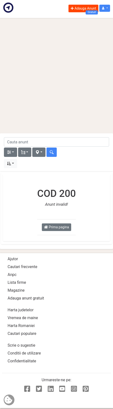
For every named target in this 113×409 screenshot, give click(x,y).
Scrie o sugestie (21, 345)
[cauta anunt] (56, 142)
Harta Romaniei (21, 325)
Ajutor (13, 259)
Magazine (16, 290)
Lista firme (17, 282)
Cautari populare (22, 333)
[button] (104, 8)
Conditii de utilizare (24, 353)
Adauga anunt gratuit (26, 298)
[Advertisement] (56, 75)
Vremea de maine (23, 317)
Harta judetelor (21, 310)
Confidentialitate (22, 361)
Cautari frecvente (22, 266)
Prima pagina (56, 227)
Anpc (12, 274)
